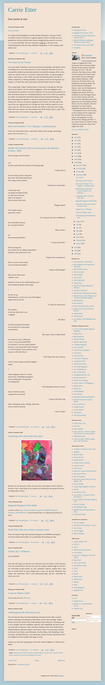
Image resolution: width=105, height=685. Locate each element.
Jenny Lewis (78, 283)
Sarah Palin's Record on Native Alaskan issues (28, 529)
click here (26, 598)
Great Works (78, 552)
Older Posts (61, 660)
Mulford (56, 653)
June (77, 228)
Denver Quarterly (79, 476)
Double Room (78, 601)
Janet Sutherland (79, 280)
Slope (75, 585)
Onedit (76, 574)
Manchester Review (80, 364)
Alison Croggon (79, 522)
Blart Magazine (79, 336)
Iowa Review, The (79, 492)
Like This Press (79, 356)
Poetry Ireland (78, 429)
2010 (76, 156)
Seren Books (78, 394)
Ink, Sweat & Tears (80, 563)
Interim (76, 489)
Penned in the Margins (81, 380)
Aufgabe (76, 452)
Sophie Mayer (78, 313)
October (79, 171)
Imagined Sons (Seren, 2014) (83, 33)
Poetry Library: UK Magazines (84, 383)
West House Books (80, 415)
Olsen (60, 653)
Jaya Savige (77, 528)
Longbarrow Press (80, 361)
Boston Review (79, 457)
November (79, 168)
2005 (76, 254)
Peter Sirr (77, 426)
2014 (76, 143)
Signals (76, 582)
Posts (89, 617)
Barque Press (78, 334)
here (9, 43)
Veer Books (77, 412)
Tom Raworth (78, 316)
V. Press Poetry (78, 410)
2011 (76, 153)
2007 (76, 247)
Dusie (75, 547)
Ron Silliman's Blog (80, 507)
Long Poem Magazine (81, 358)
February (79, 240)
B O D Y (76, 544)
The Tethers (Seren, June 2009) (84, 45)
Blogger (61, 676)
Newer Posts (13, 660)
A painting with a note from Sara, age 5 (25, 436)
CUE (75, 598)
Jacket (76, 568)
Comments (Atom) (23, 664)
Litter (75, 571)
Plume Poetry (78, 576)
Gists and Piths (78, 347)
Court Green (78, 468)
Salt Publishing (78, 391)
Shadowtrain (78, 579)
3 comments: (34, 117)
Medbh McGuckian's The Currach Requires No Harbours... (84, 191)
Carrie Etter (22, 9)
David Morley (78, 275)
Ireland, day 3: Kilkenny (19, 551)
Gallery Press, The (80, 423)
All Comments (92, 620)
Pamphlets (77, 48)
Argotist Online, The (80, 541)
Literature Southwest (80, 290)
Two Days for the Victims (19, 62)
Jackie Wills (78, 277)
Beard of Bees (78, 454)
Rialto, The (77, 388)
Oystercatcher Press (80, 377)
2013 (76, 147)
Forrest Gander (78, 484)
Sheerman (24, 655)
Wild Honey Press (79, 436)
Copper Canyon (79, 465)
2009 (76, 159)
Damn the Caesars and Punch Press (85, 471)
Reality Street (78, 386)
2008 (76, 162)
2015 (76, 140)
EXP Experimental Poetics (82, 550)
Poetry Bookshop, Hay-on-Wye (84, 306)
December (79, 165)
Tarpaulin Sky (78, 590)
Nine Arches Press (80, 372)
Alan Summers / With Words (83, 262)
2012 (76, 150)
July (77, 224)
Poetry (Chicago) (79, 504)
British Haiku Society (81, 269)
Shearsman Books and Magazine (84, 397)
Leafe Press (77, 353)
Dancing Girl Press (80, 474)
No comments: (35, 427)
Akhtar (15, 653)
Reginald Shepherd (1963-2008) (22, 505)
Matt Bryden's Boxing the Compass (85, 293)
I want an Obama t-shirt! (19, 593)
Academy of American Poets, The (85, 449)
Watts (39, 655)
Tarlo (35, 655)
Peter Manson (78, 303)
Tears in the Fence (80, 404)
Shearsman (17, 655)
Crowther (30, 653)
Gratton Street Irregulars (81, 350)
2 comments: (34, 584)
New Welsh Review (80, 369)
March (78, 237)
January (79, 243)
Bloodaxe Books (79, 339)
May (77, 231)
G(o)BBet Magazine (80, 345)
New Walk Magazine (80, 367)
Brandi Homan (78, 460)
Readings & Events (80, 30)
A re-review (13, 30)
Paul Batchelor (78, 300)
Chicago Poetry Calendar (82, 463)
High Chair (77, 560)
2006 (76, 250)
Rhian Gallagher (79, 533)
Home (37, 660)
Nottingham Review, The (82, 375)
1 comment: (33, 496)
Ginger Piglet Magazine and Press (85, 486)
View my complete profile (80, 129)
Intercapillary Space (80, 565)
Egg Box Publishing (80, 342)
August (78, 221)
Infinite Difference (39, 653)
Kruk (46, 653)
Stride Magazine (79, 587)
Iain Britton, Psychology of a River (85, 525)
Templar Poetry (79, 407)
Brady (25, 653)
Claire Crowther (79, 272)
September (79, 175)
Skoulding (30, 655)
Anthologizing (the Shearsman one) (24, 612)
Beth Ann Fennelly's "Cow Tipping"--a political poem (32, 126)
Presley (11, 655)
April (78, 234)
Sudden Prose (78, 608)
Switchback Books (80, 514)
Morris (51, 653)
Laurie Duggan (78, 531)
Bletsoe (20, 653)
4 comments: (34, 53)
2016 (76, 137)
